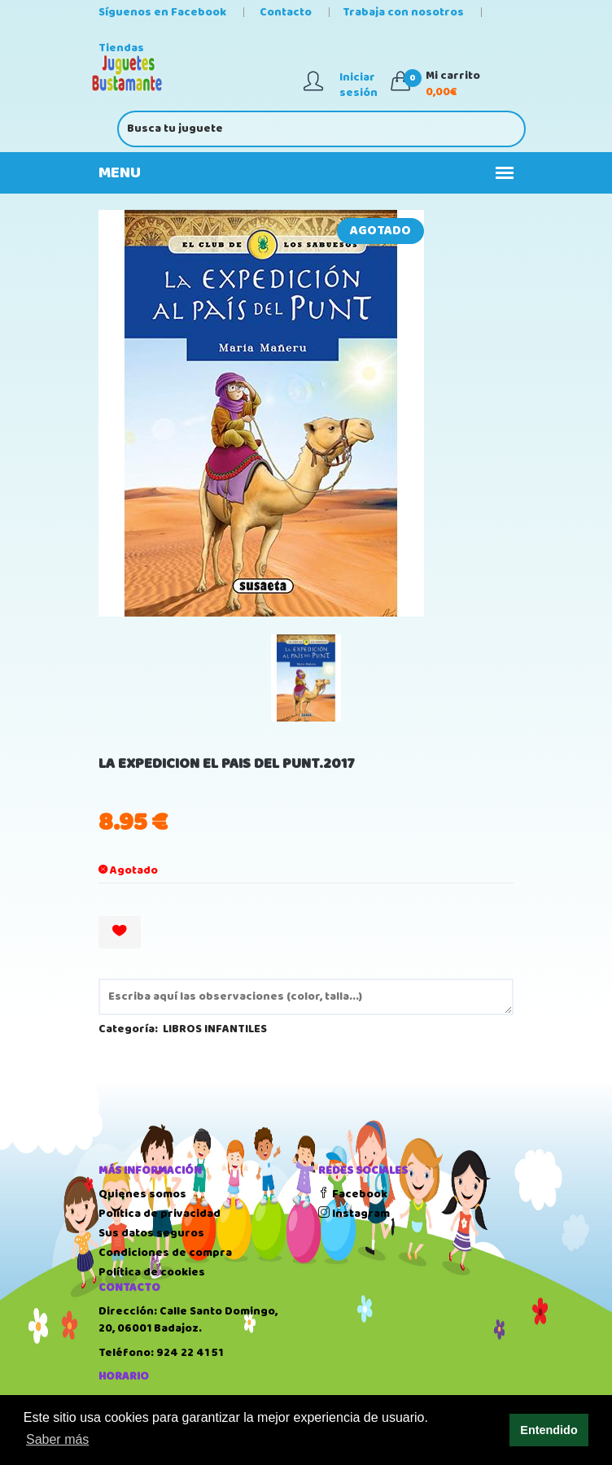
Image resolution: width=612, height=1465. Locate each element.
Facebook (352, 1194)
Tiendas (121, 48)
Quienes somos (142, 1194)
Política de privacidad (159, 1214)
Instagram (354, 1214)
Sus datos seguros (151, 1233)
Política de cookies (151, 1272)
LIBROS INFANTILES (215, 1029)
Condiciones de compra (165, 1253)
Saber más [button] (57, 1439)
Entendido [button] (548, 1430)
